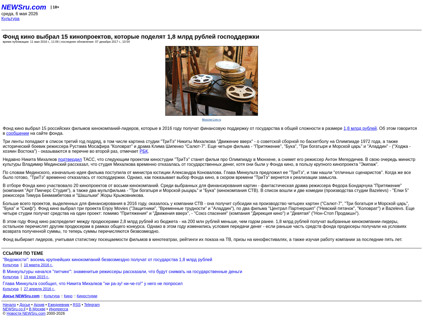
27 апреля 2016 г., (39, 289)
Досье (24, 304)
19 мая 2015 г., (37, 277)
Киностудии (87, 296)
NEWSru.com (23, 7)
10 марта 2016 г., (38, 265)
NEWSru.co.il (14, 309)
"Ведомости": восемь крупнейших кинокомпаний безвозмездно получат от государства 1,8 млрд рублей (107, 259)
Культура (10, 18)
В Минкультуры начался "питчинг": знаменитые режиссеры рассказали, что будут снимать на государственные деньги (122, 271)
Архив (39, 304)
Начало (9, 304)
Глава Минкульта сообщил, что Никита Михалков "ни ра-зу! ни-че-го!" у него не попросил (92, 283)
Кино (68, 296)
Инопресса (58, 309)
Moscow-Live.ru (211, 119)
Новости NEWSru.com (26, 313)
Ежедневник (58, 304)
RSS (77, 304)
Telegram (92, 304)
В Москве (37, 309)
